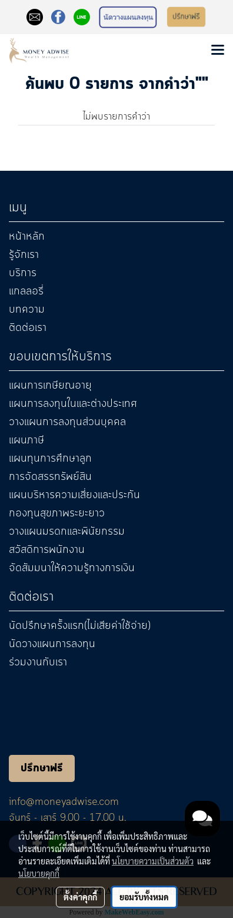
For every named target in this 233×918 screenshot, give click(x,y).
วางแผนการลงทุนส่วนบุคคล (67, 422)
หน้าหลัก (27, 236)
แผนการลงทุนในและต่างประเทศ (73, 404)
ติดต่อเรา (27, 328)
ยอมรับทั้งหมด (144, 897)
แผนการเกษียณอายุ (50, 385)
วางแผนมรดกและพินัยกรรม (67, 531)
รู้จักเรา (24, 255)
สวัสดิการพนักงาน (47, 550)
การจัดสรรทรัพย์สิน (50, 477)
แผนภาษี (26, 440)
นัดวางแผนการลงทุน (52, 644)
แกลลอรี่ (26, 291)
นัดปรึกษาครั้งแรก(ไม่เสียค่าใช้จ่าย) (80, 626)
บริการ (22, 273)
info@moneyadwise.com (64, 802)
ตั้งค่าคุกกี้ (80, 897)
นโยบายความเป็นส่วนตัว (153, 861)
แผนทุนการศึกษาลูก (50, 458)
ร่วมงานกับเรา (38, 662)
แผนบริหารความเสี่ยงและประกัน (74, 495)
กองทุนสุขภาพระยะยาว (57, 513)
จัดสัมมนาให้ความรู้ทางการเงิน (72, 568)
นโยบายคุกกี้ (38, 873)
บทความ (27, 309)
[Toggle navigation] (218, 51)
